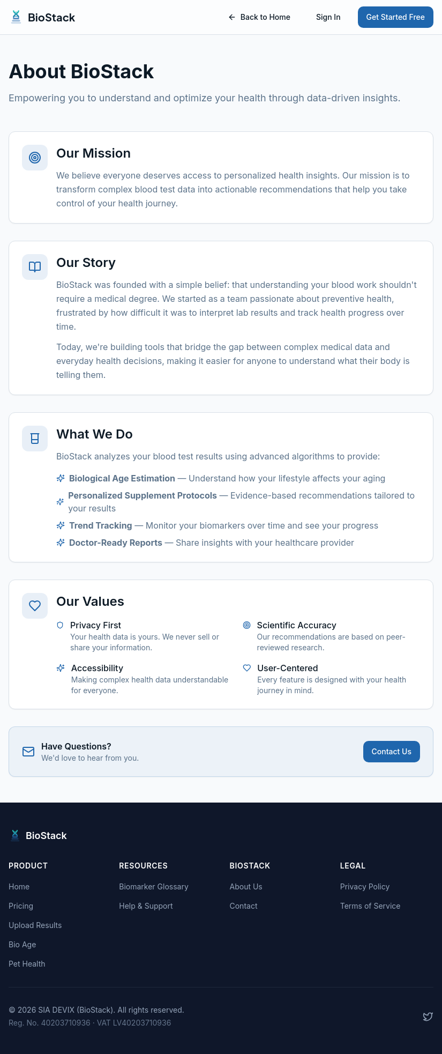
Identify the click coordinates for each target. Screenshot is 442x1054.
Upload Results (35, 925)
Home (19, 886)
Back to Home (259, 16)
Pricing (21, 905)
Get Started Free (395, 16)
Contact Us (391, 751)
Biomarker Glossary (154, 886)
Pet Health (27, 963)
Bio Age (22, 944)
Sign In (328, 16)
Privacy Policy (365, 886)
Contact (244, 905)
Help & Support (146, 905)
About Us (246, 886)
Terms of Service (370, 905)
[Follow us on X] (428, 1016)
